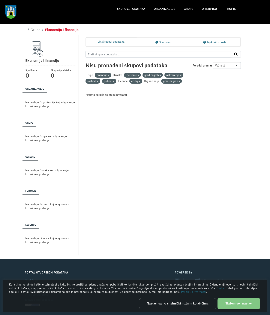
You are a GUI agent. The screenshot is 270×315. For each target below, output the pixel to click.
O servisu (209, 9)
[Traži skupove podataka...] (158, 54)
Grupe (188, 9)
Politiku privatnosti (193, 292)
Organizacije (164, 9)
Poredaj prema (202, 65)
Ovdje (221, 288)
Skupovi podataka (131, 9)
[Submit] (236, 54)
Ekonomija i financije (62, 29)
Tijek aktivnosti (214, 42)
